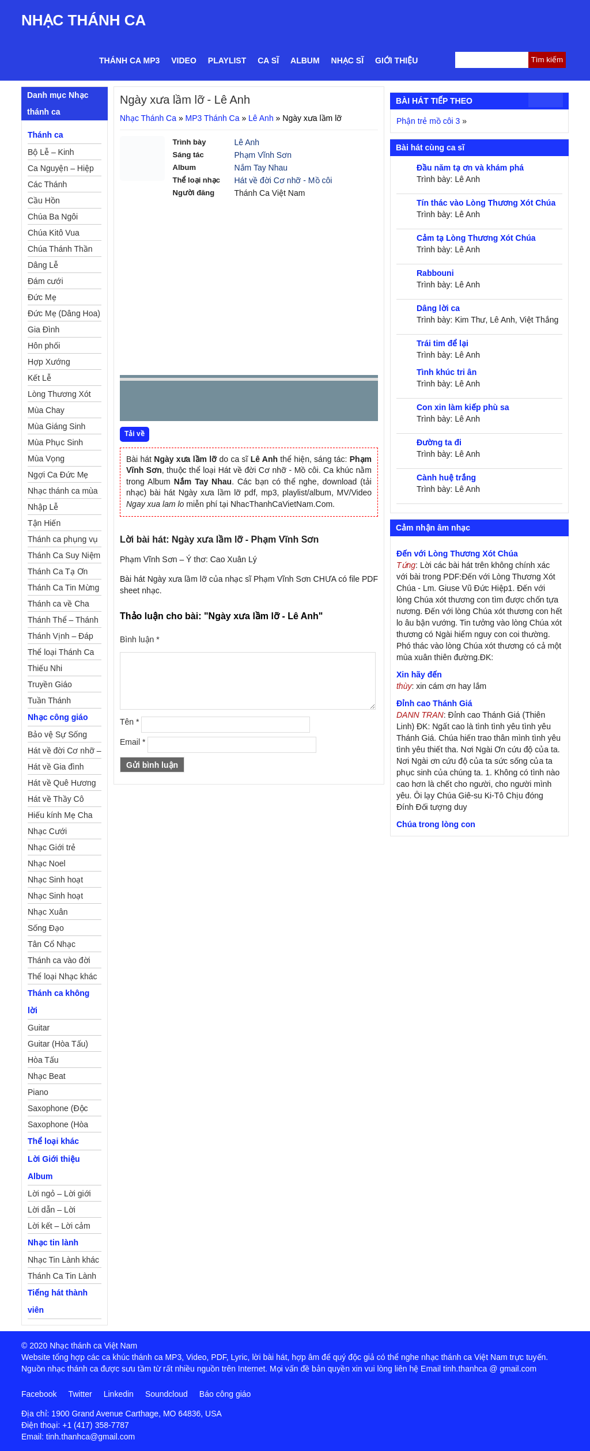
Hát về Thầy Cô (56, 799)
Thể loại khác (53, 1141)
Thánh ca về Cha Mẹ (58, 605)
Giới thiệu (396, 60)
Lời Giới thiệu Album (54, 1167)
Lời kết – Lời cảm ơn (59, 1227)
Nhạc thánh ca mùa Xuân (63, 492)
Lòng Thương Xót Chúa (59, 395)
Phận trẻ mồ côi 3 (428, 121)
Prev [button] (135, 403)
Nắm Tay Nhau (261, 167)
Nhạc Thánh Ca (83, 20)
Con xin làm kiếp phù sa (463, 407)
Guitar (39, 1027)
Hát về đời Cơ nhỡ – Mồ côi (64, 752)
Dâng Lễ (43, 265)
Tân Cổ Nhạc (51, 944)
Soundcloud (166, 1394)
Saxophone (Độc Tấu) (58, 1110)
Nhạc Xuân (47, 911)
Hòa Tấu (43, 1059)
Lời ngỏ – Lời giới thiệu (59, 1195)
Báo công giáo (225, 1394)
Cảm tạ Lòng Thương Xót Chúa (476, 238)
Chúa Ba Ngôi (53, 216)
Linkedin (119, 1394)
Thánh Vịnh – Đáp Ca (60, 637)
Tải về (134, 434)
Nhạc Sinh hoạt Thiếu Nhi (55, 897)
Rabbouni (435, 273)
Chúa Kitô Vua (54, 232)
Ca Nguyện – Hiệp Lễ (61, 170)
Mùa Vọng (46, 458)
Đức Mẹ (42, 297)
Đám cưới (45, 281)
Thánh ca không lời (58, 1001)
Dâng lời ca (438, 308)
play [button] (165, 401)
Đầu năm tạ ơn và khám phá (470, 167)
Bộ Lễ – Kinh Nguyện (51, 153)
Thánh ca (45, 134)
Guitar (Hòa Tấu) (58, 1043)
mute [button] (300, 401)
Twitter (80, 1394)
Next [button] (194, 403)
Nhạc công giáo (58, 717)
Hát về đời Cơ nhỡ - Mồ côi (283, 180)
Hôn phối (44, 345)
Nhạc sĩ (347, 60)
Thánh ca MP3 (129, 60)
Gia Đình (43, 329)
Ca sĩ (268, 60)
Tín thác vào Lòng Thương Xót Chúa (486, 202)
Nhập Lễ (43, 507)
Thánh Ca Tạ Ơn (58, 571)
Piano (38, 1092)
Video (183, 60)
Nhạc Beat (47, 1076)
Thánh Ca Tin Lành (62, 1275)
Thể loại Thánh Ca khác (61, 653)
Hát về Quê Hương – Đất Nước (62, 784)
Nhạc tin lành (53, 1242)
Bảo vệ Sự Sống (57, 734)
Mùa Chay (46, 410)
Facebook (38, 1394)
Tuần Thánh (49, 700)
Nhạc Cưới (47, 831)
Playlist (227, 60)
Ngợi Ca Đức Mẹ (58, 474)
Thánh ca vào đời (59, 960)
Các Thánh (47, 184)
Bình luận (140, 639)
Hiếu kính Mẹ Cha (60, 815)
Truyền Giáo (50, 684)
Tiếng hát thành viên (58, 1301)
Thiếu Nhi (45, 668)
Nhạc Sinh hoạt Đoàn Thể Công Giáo (56, 881)
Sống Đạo (46, 928)
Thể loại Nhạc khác (62, 976)
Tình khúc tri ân (446, 372)
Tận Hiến (44, 523)
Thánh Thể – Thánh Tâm (63, 621)
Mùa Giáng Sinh (56, 426)
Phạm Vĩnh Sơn (263, 155)
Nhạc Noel (47, 863)
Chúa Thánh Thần (60, 248)
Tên (129, 721)
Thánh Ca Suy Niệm (64, 555)
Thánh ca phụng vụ (63, 539)
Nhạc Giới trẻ (51, 847)
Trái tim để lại (442, 343)
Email (132, 742)
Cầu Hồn (44, 200)
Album (305, 60)
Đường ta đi (439, 442)
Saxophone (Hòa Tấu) (58, 1126)
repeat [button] (232, 403)
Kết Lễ (39, 377)
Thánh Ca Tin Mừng (63, 587)
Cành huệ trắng (446, 477)
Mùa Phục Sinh (55, 442)
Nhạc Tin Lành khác (63, 1259)
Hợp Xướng (49, 361)
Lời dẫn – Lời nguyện (51, 1211)
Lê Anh (261, 118)
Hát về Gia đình (56, 766)
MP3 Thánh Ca (213, 118)
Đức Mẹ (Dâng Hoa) (64, 313)
